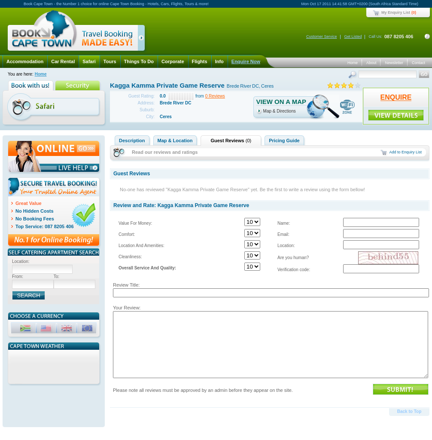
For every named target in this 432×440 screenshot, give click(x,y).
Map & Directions (279, 111)
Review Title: (126, 284)
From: (17, 276)
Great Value (28, 203)
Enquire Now (245, 61)
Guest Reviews (230, 140)
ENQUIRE (396, 97)
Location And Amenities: (141, 245)
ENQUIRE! (396, 115)
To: (56, 276)
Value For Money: (135, 223)
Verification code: (293, 269)
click (143, 39)
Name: (283, 223)
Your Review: (126, 307)
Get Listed (353, 36)
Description (132, 140)
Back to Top (409, 411)
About (371, 63)
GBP (67, 329)
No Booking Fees (34, 218)
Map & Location (175, 140)
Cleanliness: (130, 256)
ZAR (26, 329)
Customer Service (321, 36)
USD (47, 329)
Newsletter (394, 63)
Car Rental (63, 61)
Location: (286, 245)
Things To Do (139, 61)
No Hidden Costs (34, 211)
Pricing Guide (284, 140)
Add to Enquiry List (405, 152)
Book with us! (31, 85)
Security (78, 85)
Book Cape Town (72, 32)
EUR (88, 329)
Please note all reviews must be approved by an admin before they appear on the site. (203, 390)
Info (219, 61)
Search (353, 75)
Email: (283, 234)
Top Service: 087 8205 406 (44, 226)
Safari (89, 61)
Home (352, 63)
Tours (109, 61)
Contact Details (427, 36)
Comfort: (127, 234)
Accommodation (24, 61)
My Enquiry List (395, 12)
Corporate (172, 61)
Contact (418, 63)
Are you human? (293, 257)
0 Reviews (215, 96)
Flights (199, 61)
